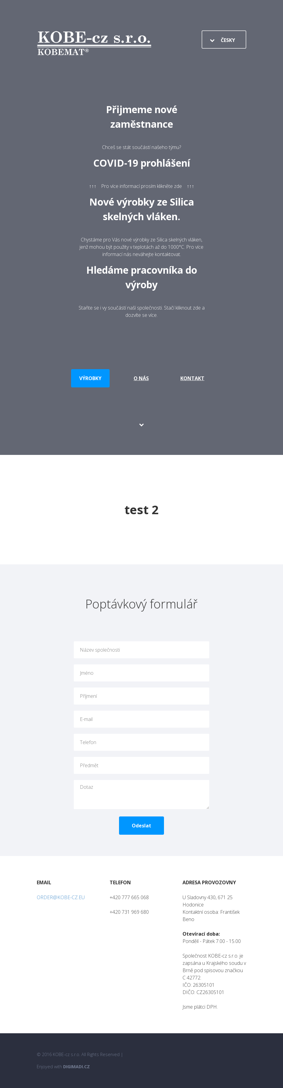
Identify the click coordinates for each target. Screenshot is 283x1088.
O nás (141, 378)
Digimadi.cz (76, 1066)
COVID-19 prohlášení (141, 162)
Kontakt (192, 378)
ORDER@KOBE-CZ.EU (61, 897)
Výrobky (90, 378)
